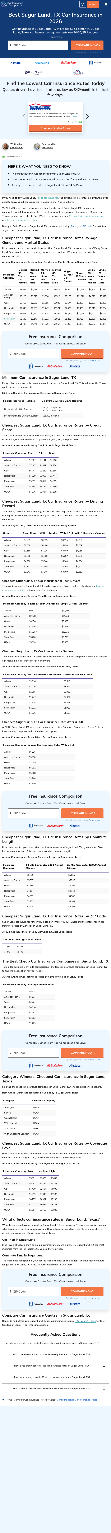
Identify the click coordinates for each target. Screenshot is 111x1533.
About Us (60, 1506)
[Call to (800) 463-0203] (82, 4)
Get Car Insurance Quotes (15, 1470)
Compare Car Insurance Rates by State (34, 1399)
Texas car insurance (47, 197)
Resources (8, 1465)
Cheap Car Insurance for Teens (17, 1517)
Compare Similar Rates (55, 128)
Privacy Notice (63, 1517)
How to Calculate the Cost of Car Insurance (78, 1491)
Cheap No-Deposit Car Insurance (19, 1511)
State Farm (9, 319)
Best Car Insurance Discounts (70, 1475)
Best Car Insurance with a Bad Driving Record (25, 1527)
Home (9, 1399)
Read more (55, 37)
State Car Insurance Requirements (73, 1480)
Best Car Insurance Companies (17, 1475)
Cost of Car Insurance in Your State (20, 1491)
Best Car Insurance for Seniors (17, 1506)
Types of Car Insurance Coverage (72, 1470)
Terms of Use (97, 52)
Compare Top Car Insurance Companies (22, 1485)
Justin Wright (16, 147)
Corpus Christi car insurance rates (87, 216)
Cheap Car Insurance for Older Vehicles (22, 1522)
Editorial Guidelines (65, 1511)
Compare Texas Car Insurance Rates (77, 1399)
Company (62, 1501)
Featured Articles (66, 1465)
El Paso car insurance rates (22, 219)
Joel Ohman (47, 147)
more (75, 116)
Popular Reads (11, 1501)
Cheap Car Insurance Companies (19, 1480)
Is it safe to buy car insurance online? (74, 1485)
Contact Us (61, 1527)
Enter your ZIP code (81, 226)
